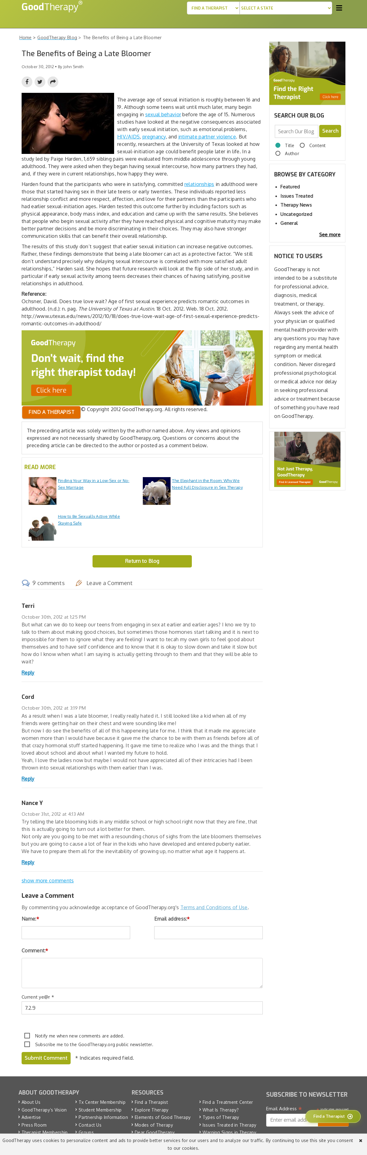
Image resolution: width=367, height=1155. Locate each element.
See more (329, 234)
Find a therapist (51, 412)
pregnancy (154, 137)
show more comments (48, 880)
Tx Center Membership (102, 1102)
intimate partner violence (207, 137)
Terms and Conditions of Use (214, 907)
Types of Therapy (221, 1117)
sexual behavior (163, 114)
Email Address (284, 1109)
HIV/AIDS (128, 137)
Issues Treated (296, 196)
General (289, 223)
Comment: (35, 950)
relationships (199, 184)
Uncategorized (296, 214)
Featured (290, 187)
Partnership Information (103, 1117)
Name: (30, 919)
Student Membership (100, 1109)
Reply (28, 673)
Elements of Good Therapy (163, 1117)
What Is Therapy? (221, 1109)
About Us (31, 1102)
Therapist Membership (45, 1132)
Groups (86, 1132)
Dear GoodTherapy (155, 1132)
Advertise (31, 1117)
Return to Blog (142, 561)
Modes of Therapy (154, 1125)
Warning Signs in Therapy (229, 1132)
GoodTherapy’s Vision (44, 1109)
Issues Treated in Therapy (230, 1125)
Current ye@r (38, 997)
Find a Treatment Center (228, 1102)
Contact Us (90, 1125)
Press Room (34, 1125)
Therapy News (296, 205)
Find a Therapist (151, 1102)
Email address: (172, 919)
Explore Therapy (152, 1109)
